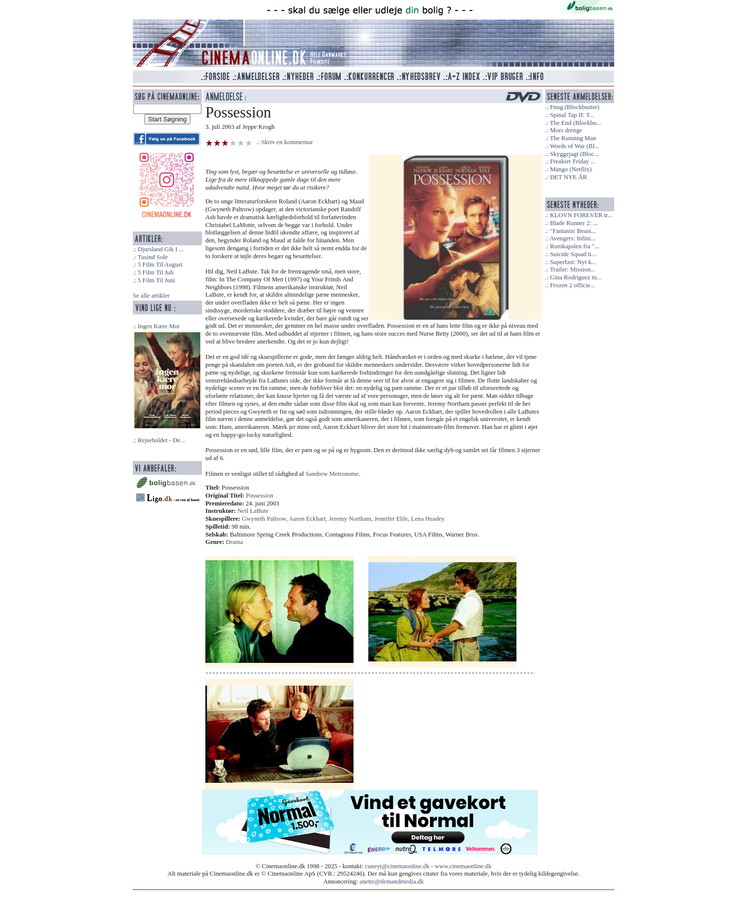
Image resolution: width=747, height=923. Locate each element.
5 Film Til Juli (156, 272)
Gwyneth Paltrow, (265, 518)
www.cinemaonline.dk (463, 866)
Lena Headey (428, 518)
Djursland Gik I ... (161, 249)
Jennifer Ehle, (392, 518)
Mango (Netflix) (570, 169)
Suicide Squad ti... (573, 254)
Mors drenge (566, 130)
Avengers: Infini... (572, 238)
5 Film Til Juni (156, 280)
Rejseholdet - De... (161, 440)
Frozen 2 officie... (572, 285)
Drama (234, 541)
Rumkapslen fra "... (574, 246)
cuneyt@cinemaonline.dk (397, 866)
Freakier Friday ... (572, 161)
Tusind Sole (153, 257)
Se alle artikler (151, 295)
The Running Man (573, 138)
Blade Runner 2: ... (574, 223)
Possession (259, 495)
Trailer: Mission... (572, 269)
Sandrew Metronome (332, 473)
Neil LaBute (253, 510)
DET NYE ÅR (568, 177)
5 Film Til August (160, 264)
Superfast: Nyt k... (573, 262)
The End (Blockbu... (575, 122)
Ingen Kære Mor (159, 326)
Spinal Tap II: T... (572, 115)
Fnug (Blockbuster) (574, 107)
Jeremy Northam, (351, 518)
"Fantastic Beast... (573, 231)
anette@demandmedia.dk (391, 881)
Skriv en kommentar (287, 142)
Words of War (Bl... (574, 146)
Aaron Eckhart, (309, 518)
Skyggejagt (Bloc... (574, 154)
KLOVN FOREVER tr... (581, 215)
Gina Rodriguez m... (575, 277)
